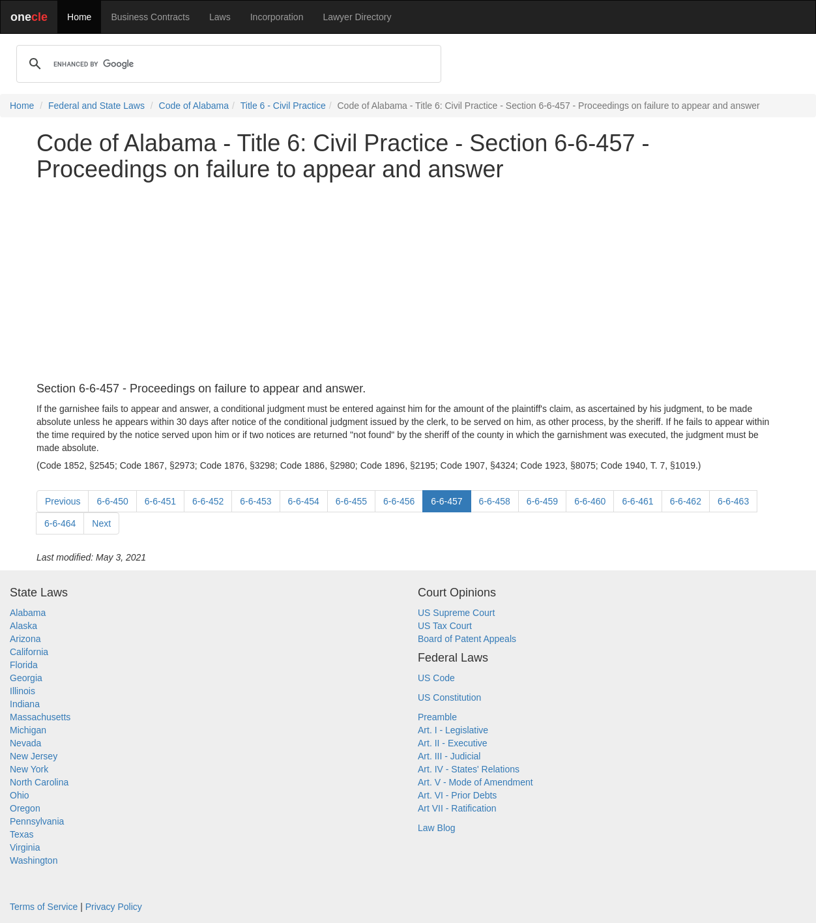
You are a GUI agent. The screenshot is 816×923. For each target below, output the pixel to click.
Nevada (25, 743)
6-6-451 (160, 501)
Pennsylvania (37, 821)
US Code (436, 678)
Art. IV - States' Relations (468, 769)
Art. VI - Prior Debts (457, 795)
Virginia (25, 847)
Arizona (25, 639)
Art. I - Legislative (453, 730)
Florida (24, 665)
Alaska (23, 626)
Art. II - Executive (453, 743)
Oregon (25, 808)
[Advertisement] (408, 282)
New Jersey (33, 756)
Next (101, 523)
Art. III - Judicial (449, 756)
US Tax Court (445, 626)
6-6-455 (351, 501)
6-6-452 (208, 501)
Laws (220, 17)
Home (79, 17)
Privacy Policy (113, 906)
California (29, 652)
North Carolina (39, 782)
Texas (22, 834)
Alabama (28, 613)
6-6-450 (112, 501)
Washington (33, 860)
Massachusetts (40, 717)
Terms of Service (44, 906)
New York (29, 769)
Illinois (22, 691)
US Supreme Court (456, 613)
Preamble (437, 717)
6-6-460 (589, 501)
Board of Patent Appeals (467, 639)
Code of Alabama (194, 105)
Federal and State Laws (96, 105)
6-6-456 (399, 501)
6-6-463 (733, 501)
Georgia (26, 678)
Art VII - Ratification (457, 808)
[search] (226, 64)
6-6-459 (542, 501)
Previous (62, 501)
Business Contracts (150, 17)
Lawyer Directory (357, 17)
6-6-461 (637, 501)
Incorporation (277, 17)
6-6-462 (685, 501)
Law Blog (437, 828)
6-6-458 (494, 501)
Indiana (25, 704)
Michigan (28, 730)
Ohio (19, 795)
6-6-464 (60, 523)
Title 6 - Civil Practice (283, 105)
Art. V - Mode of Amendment (475, 782)
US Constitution (449, 697)
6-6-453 (255, 501)
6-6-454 (303, 501)
